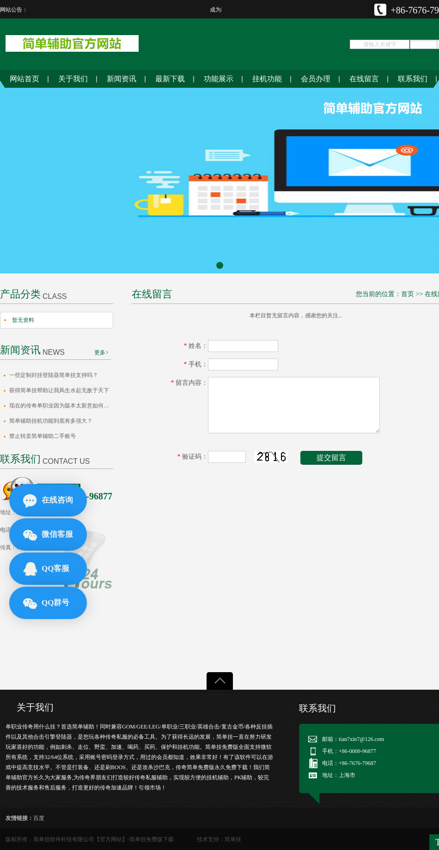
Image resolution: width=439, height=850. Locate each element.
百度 (38, 818)
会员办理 (315, 79)
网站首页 (24, 79)
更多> (101, 352)
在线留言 (364, 79)
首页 (407, 294)
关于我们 (73, 79)
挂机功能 (267, 79)
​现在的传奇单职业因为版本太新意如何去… (61, 405)
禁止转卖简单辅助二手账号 (42, 436)
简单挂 (233, 839)
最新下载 (170, 79)
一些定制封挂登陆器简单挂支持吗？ (53, 375)
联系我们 (412, 79)
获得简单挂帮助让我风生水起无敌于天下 (59, 390)
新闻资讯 (121, 79)
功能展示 (218, 79)
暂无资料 (23, 320)
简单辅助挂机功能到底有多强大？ (50, 421)
